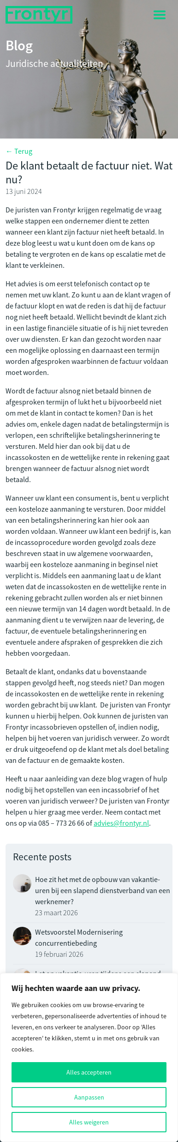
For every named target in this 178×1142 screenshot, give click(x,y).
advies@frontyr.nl (121, 823)
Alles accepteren (89, 1072)
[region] (89, 1057)
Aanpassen (89, 1097)
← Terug (19, 151)
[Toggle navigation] (159, 15)
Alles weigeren (89, 1122)
